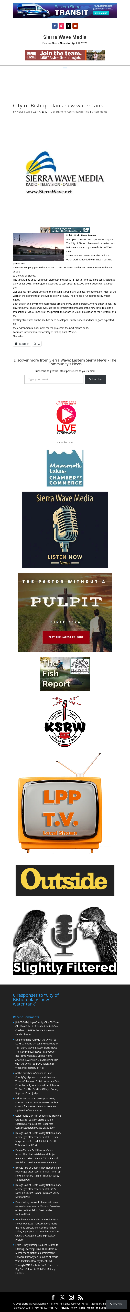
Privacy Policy (69, 1307)
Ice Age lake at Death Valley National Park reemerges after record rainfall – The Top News (38, 1171)
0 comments (99, 111)
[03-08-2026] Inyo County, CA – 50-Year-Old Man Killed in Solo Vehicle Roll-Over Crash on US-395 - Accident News (37, 1026)
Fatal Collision (23, 1034)
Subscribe (95, 379)
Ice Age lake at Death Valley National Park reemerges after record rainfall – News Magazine (38, 1136)
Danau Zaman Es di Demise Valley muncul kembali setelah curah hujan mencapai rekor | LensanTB (35, 1154)
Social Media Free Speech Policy (97, 1307)
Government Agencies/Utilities (70, 111)
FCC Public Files (65, 442)
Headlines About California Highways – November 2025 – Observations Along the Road (36, 1223)
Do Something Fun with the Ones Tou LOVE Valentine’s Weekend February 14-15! (36, 1063)
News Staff (23, 111)
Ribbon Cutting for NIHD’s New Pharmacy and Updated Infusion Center (37, 1106)
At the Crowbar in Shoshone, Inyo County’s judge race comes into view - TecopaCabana (36, 1076)
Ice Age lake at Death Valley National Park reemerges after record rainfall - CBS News (38, 1188)
